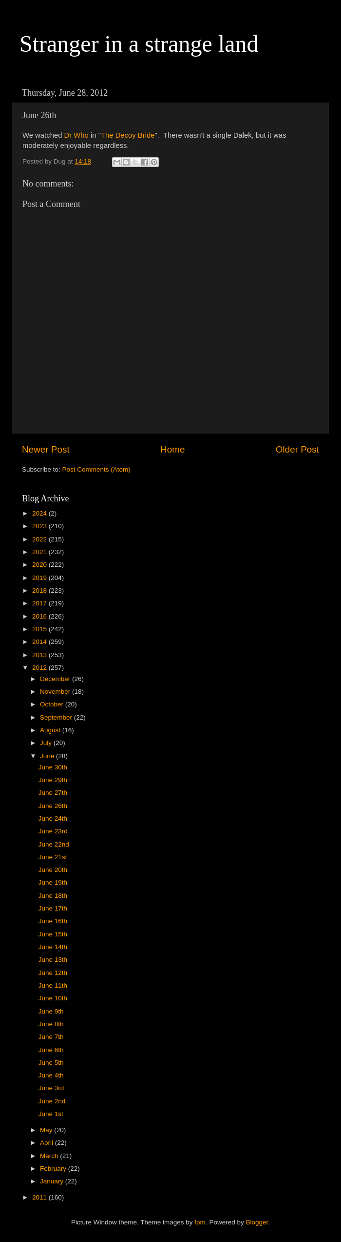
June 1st (50, 1114)
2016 (40, 616)
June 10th (52, 998)
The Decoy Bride (128, 135)
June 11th (52, 985)
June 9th (51, 1011)
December (56, 679)
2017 (40, 603)
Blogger (257, 1222)
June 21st (52, 857)
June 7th (51, 1036)
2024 (40, 513)
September (57, 717)
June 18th (52, 895)
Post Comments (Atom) (96, 469)
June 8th (51, 1024)
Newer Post (46, 449)
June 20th (52, 869)
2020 (40, 564)
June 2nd (52, 1101)
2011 (40, 1197)
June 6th (51, 1050)
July (47, 742)
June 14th (52, 947)
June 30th (52, 767)
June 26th (52, 805)
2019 (40, 577)
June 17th (52, 908)
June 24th (52, 818)
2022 (40, 539)
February (54, 1168)
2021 (40, 552)
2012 (40, 667)
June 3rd (51, 1088)
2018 (40, 590)
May (47, 1130)
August (51, 730)
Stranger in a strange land (139, 44)
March (50, 1155)
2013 (40, 655)
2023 (40, 526)
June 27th (52, 792)
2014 (40, 641)
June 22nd (53, 844)
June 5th (51, 1062)
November (56, 691)
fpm (200, 1222)
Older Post (297, 449)
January (52, 1181)
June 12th (52, 972)
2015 (40, 629)
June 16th (52, 921)
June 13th (52, 959)
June (48, 756)
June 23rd (53, 831)
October (52, 704)
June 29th (52, 780)
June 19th (52, 882)
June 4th (51, 1075)
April (47, 1142)
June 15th (52, 934)
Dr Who (76, 135)
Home (172, 449)
